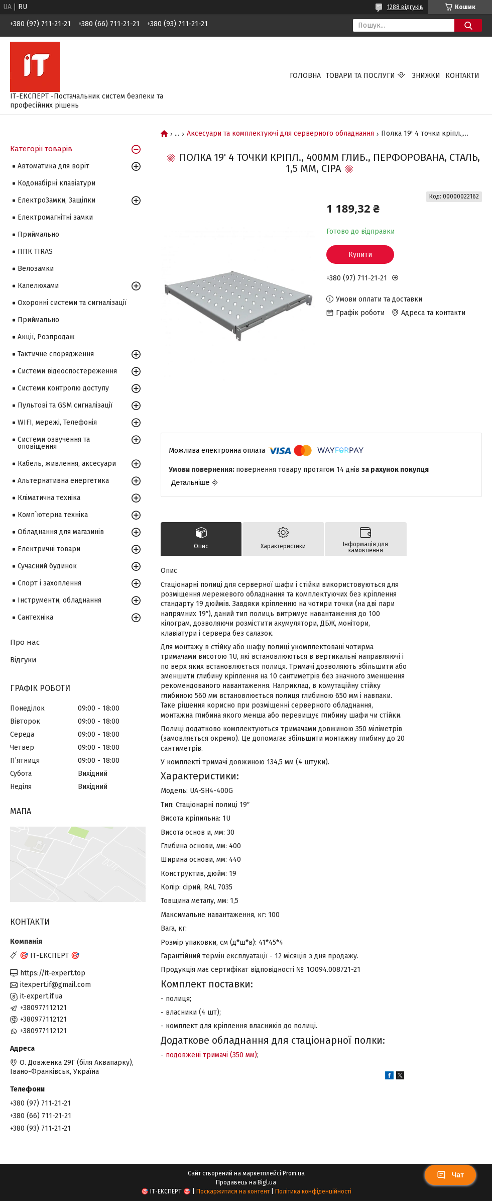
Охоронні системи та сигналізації (72, 302)
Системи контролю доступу (63, 388)
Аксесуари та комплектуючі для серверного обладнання (280, 133)
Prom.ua (294, 1173)
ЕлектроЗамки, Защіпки (56, 200)
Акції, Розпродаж (46, 337)
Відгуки (23, 659)
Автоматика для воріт (53, 166)
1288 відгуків (405, 7)
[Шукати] (468, 25)
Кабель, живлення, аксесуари (67, 463)
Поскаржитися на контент (233, 1191)
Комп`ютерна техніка (53, 515)
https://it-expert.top (52, 973)
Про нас (25, 642)
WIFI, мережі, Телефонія (57, 422)
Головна (305, 75)
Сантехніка (35, 617)
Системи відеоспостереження (67, 371)
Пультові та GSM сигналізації (65, 405)
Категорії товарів (41, 148)
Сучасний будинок (47, 566)
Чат (450, 1174)
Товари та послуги (360, 75)
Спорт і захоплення (49, 583)
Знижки (426, 75)
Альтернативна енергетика (63, 480)
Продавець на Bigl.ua (246, 1182)
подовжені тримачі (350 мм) (211, 1055)
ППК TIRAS (35, 251)
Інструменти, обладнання (59, 600)
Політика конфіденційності (313, 1191)
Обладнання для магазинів (61, 532)
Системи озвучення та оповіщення (54, 443)
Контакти (462, 75)
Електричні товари (49, 549)
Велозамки (36, 268)
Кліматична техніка (49, 497)
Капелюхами (38, 285)
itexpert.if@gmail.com (55, 984)
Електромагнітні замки (55, 217)
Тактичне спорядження (56, 354)
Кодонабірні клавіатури (56, 183)
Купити (360, 254)
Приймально (38, 234)
